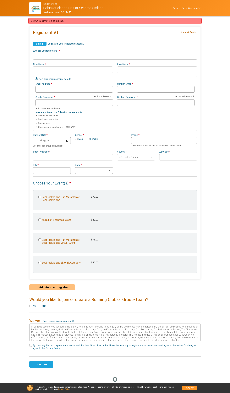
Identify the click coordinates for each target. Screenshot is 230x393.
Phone (135, 135)
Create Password (45, 97)
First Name (39, 64)
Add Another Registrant (52, 287)
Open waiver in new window (58, 321)
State (78, 165)
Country (122, 151)
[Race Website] (36, 8)
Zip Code (164, 151)
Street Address (41, 151)
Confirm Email (125, 84)
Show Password (103, 96)
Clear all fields (188, 32)
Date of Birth (40, 135)
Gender (79, 135)
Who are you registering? (46, 51)
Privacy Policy (52, 348)
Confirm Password (127, 97)
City (36, 165)
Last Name (123, 64)
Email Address (43, 84)
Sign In (40, 43)
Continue (41, 364)
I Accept (189, 388)
